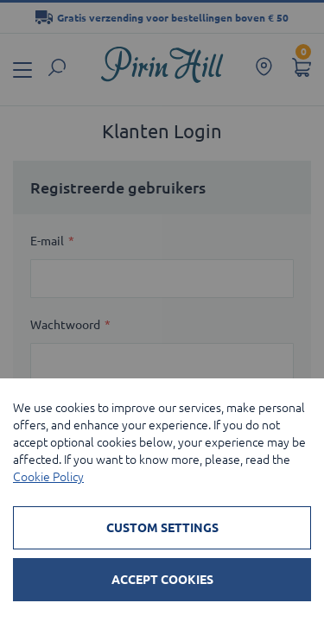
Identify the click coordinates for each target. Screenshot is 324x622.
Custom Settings (162, 528)
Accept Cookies (162, 580)
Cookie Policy (48, 477)
